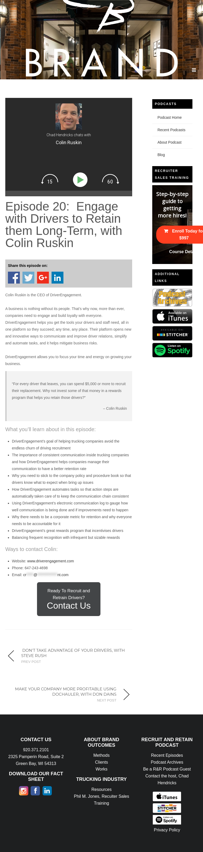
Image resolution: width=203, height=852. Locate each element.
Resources (101, 789)
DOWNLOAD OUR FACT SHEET (36, 776)
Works (101, 769)
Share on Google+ (43, 278)
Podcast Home (170, 117)
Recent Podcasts (172, 130)
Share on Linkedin (57, 278)
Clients (101, 762)
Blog (161, 155)
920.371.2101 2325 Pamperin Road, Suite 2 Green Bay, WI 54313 (36, 757)
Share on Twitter (28, 278)
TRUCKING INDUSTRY (101, 779)
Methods (101, 755)
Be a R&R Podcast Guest (167, 769)
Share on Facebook (14, 278)
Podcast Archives (167, 762)
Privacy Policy (167, 830)
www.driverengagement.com (50, 561)
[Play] (81, 180)
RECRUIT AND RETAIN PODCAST (167, 742)
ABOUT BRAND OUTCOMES (101, 742)
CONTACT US (36, 739)
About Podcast (170, 142)
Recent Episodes (167, 755)
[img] (49, 179)
